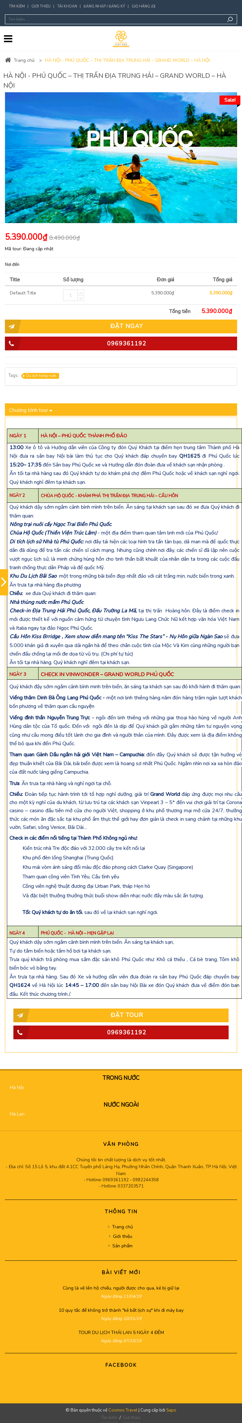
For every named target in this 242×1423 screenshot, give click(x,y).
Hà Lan (17, 1114)
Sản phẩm (122, 1246)
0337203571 (131, 1186)
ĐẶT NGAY (74, 326)
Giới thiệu (41, 6)
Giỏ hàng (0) (143, 6)
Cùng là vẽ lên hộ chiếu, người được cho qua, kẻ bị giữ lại (121, 1288)
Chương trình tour (30, 409)
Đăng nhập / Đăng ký (104, 6)
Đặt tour (78, 1015)
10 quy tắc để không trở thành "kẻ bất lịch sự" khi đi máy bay (121, 1310)
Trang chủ (20, 60)
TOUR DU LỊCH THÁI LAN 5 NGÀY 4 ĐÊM (121, 1332)
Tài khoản (67, 6)
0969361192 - (118, 1180)
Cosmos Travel (122, 1410)
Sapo (171, 1410)
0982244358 (146, 1180)
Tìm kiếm (17, 6)
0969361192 (75, 343)
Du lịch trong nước (40, 376)
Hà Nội (17, 1087)
